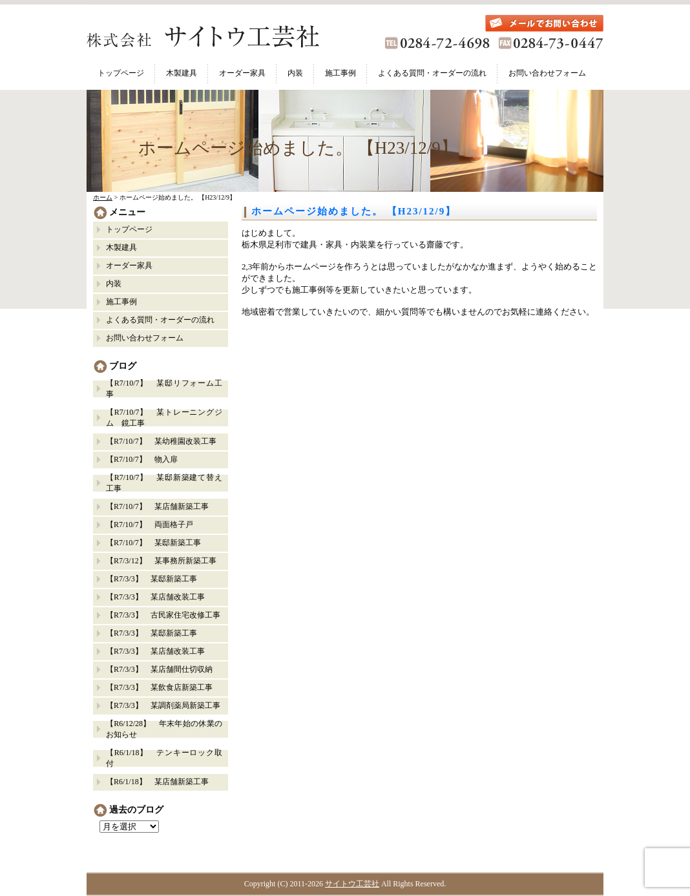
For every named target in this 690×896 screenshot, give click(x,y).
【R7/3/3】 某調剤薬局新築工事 (163, 705)
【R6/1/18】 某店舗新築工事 (157, 781)
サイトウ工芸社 (352, 883)
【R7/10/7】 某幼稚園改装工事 (161, 441)
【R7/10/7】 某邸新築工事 (153, 542)
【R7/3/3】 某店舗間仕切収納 (159, 669)
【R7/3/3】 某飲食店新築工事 (159, 687)
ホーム (102, 197)
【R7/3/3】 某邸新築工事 (155, 578)
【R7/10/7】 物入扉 (142, 459)
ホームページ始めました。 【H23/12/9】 (353, 211)
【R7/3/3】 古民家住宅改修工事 (163, 615)
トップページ (121, 73)
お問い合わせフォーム (547, 73)
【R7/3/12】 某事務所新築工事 (161, 560)
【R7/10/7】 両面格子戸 (149, 524)
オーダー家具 (242, 73)
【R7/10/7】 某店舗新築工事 (157, 506)
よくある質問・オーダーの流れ (432, 73)
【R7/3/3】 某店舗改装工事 (155, 596)
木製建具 (181, 73)
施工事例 (340, 73)
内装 (295, 73)
